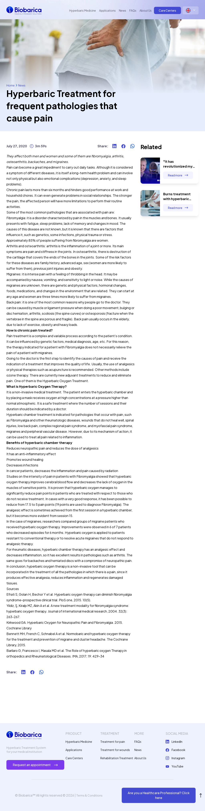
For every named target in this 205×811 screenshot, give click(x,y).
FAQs (132, 10)
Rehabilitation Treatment (116, 758)
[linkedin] (114, 146)
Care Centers (167, 10)
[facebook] (123, 146)
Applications (107, 10)
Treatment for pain (112, 741)
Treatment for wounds (115, 750)
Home (10, 85)
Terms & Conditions (89, 795)
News (122, 10)
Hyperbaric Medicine (82, 10)
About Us (146, 10)
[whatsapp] (132, 146)
